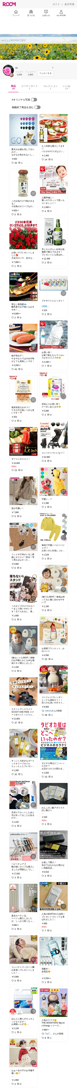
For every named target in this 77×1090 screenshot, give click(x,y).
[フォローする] (45, 73)
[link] (23, 130)
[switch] (34, 99)
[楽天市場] (69, 4)
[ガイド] (56, 4)
